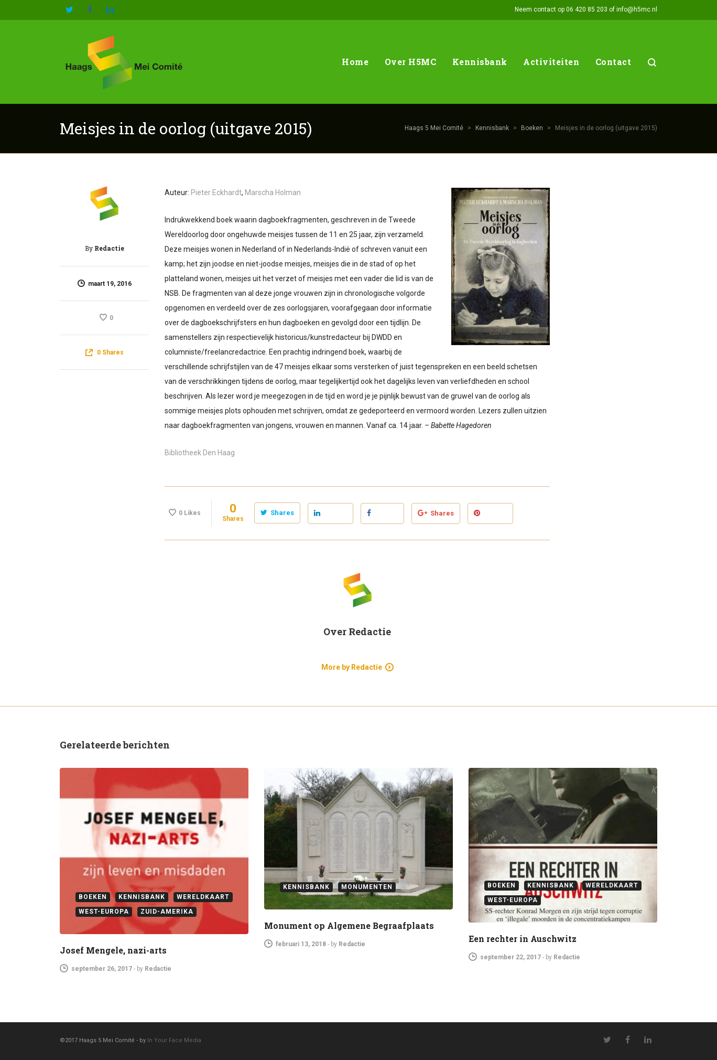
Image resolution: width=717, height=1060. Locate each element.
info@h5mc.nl (636, 9)
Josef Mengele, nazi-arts (113, 950)
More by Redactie (351, 667)
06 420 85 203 (586, 9)
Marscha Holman (273, 192)
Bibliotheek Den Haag (200, 452)
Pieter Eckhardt (216, 192)
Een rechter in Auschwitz (523, 938)
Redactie (109, 248)
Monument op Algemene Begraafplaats (349, 925)
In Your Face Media (174, 1040)
